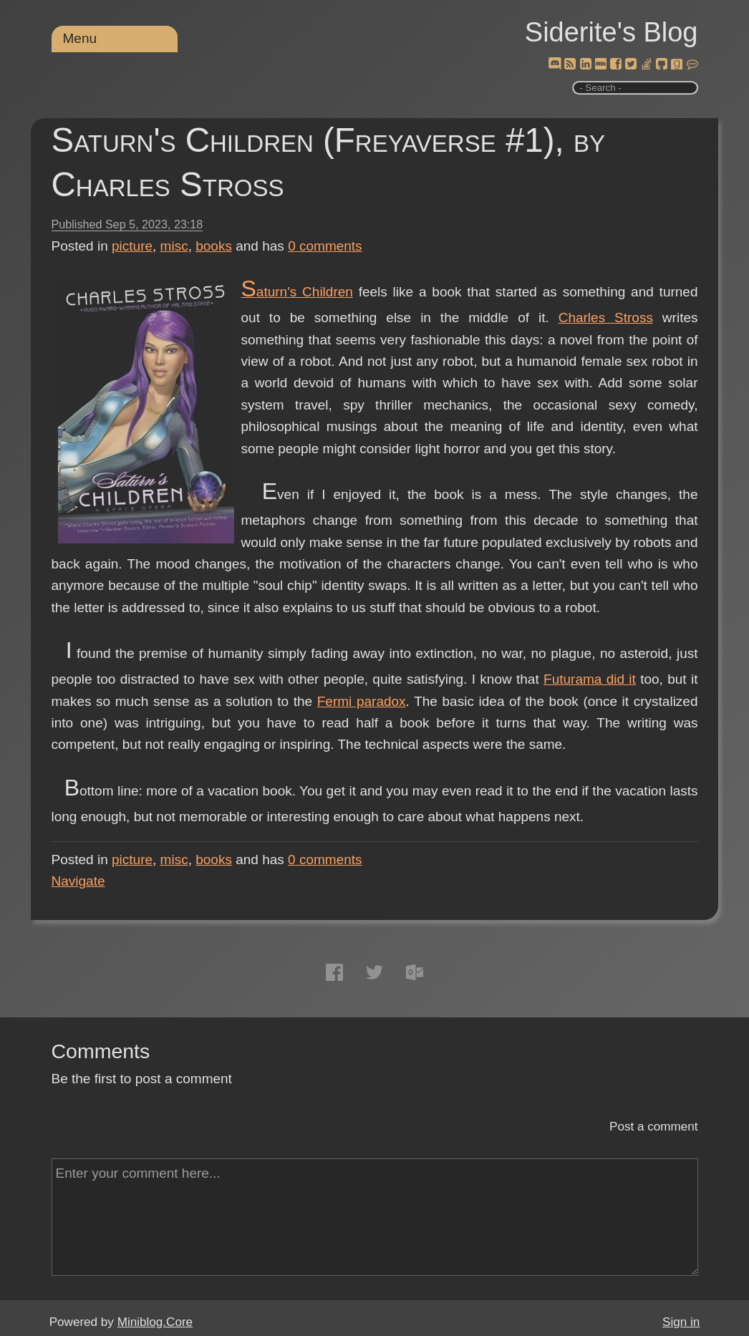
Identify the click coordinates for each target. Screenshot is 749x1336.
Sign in (681, 1322)
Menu (80, 38)
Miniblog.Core (155, 1322)
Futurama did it (589, 679)
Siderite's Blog (611, 32)
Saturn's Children (297, 291)
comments (325, 245)
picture (132, 245)
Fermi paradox (361, 701)
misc (174, 245)
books (213, 245)
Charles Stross (606, 317)
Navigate (78, 881)
